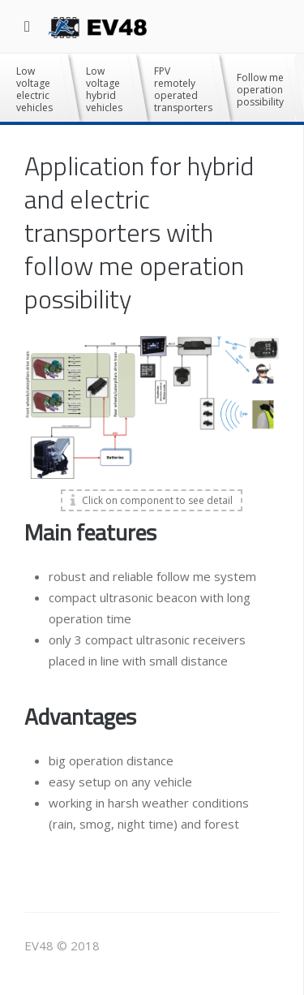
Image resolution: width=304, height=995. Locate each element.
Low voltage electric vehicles (34, 89)
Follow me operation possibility (260, 90)
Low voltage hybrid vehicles (104, 89)
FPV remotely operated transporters (183, 89)
